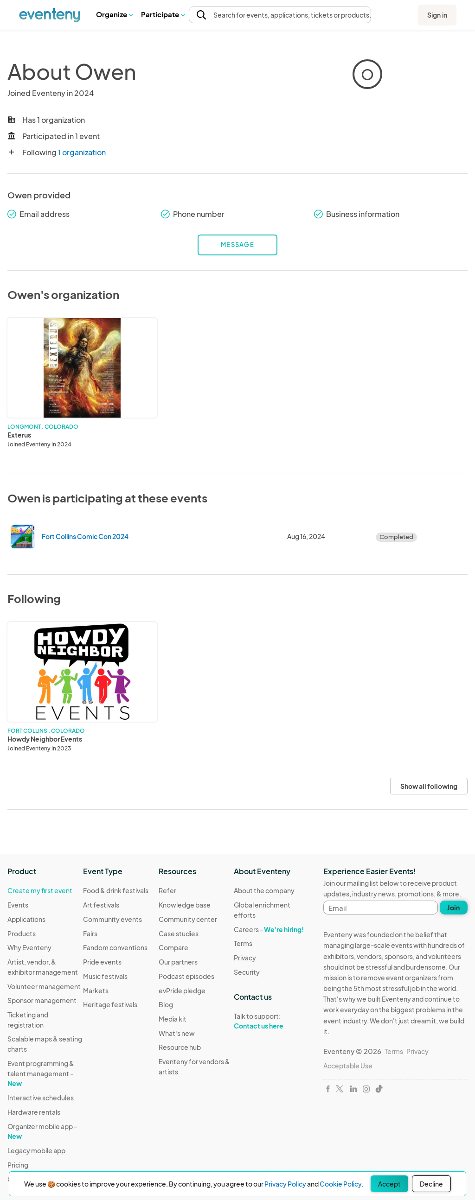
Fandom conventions (115, 947)
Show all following (428, 786)
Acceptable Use (347, 1065)
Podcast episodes (186, 976)
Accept (389, 1184)
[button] (114, 14)
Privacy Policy (285, 1184)
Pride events (102, 962)
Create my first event (39, 890)
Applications (26, 919)
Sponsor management (42, 1000)
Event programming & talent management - (40, 1073)
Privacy (245, 957)
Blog (166, 1004)
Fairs (90, 933)
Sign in (437, 15)
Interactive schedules (40, 1097)
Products (21, 933)
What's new (177, 1033)
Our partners (178, 962)
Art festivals (101, 905)
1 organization (82, 152)
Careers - (269, 929)
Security (247, 972)
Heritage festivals (110, 1004)
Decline (431, 1184)
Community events (112, 919)
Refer (167, 890)
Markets (96, 990)
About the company (264, 890)
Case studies (179, 933)
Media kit (172, 1019)
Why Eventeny (29, 947)
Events (17, 905)
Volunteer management (44, 986)
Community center (188, 919)
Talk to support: (271, 1021)
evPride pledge (182, 990)
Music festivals (105, 976)
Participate (163, 14)
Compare (173, 947)
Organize (114, 14)
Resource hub (180, 1047)
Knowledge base (185, 905)
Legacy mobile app (36, 1150)
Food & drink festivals (115, 890)
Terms (243, 943)
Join (453, 907)
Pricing (17, 1165)
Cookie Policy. (341, 1184)
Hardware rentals (33, 1112)
